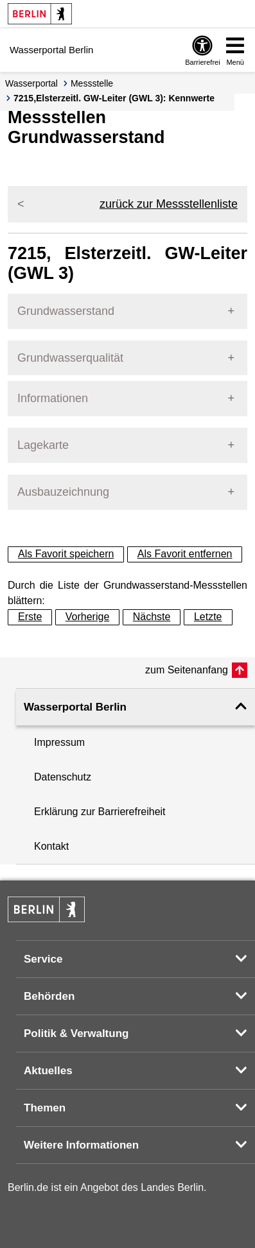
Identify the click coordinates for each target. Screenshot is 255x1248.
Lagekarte (43, 445)
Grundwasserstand (65, 311)
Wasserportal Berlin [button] (75, 707)
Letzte (208, 616)
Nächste (152, 616)
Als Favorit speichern (66, 553)
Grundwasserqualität (70, 357)
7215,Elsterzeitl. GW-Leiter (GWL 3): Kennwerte (114, 98)
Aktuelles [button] (48, 1071)
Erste (30, 616)
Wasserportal (31, 83)
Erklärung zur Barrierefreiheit (100, 811)
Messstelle (92, 83)
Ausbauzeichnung (63, 491)
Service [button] (43, 959)
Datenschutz (62, 777)
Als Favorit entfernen (185, 553)
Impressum (59, 742)
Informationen (52, 398)
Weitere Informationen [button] (81, 1145)
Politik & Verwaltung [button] (76, 1033)
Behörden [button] (49, 996)
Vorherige (88, 616)
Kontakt (51, 846)
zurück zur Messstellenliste (169, 204)
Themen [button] (45, 1108)
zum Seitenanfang (186, 669)
